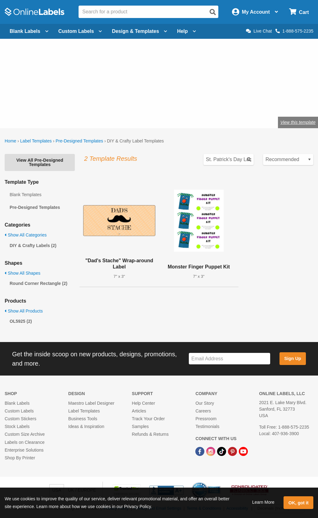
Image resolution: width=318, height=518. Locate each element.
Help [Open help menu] (186, 31)
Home (10, 140)
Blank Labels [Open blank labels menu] (29, 31)
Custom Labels (19, 410)
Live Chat (259, 31)
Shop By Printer (20, 457)
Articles (139, 410)
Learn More (263, 502)
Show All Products (24, 311)
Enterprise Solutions (24, 450)
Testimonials (207, 426)
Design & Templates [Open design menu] (139, 31)
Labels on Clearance (24, 442)
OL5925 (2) (21, 321)
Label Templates (36, 140)
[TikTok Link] (222, 451)
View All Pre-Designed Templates (39, 162)
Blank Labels (17, 403)
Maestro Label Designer (91, 403)
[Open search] (212, 12)
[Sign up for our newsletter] (229, 358)
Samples (140, 426)
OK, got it (298, 502)
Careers (203, 410)
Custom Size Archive (25, 434)
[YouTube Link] (243, 451)
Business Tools (82, 418)
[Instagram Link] (211, 451)
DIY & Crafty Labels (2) (33, 245)
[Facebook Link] (200, 451)
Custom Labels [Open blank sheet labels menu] (80, 31)
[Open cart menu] (298, 12)
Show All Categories (26, 234)
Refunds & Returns (150, 434)
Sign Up (292, 358)
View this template (298, 122)
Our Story (204, 403)
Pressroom (205, 418)
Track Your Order (148, 418)
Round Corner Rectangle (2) (38, 283)
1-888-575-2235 (294, 31)
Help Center (143, 403)
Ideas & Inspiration (86, 426)
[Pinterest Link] (233, 451)
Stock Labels (17, 426)
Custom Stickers (20, 418)
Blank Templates (25, 194)
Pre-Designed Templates (79, 140)
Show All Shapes (22, 273)
